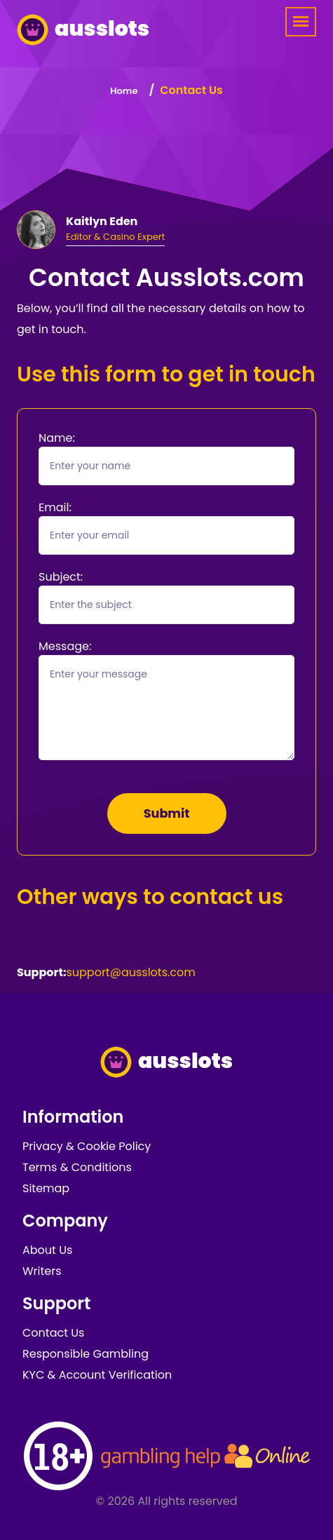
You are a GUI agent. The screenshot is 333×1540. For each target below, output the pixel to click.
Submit (167, 813)
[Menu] (300, 21)
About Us (47, 1250)
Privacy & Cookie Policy (86, 1146)
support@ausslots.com (130, 972)
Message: (65, 646)
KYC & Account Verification (97, 1375)
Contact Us (53, 1333)
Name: (57, 438)
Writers (42, 1271)
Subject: (61, 577)
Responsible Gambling (85, 1354)
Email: (55, 507)
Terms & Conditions (77, 1167)
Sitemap (45, 1188)
